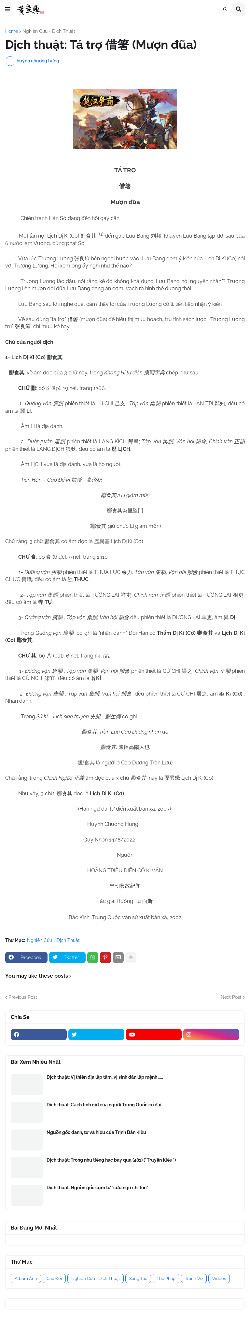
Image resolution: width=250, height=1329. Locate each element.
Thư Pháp (166, 1278)
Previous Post (22, 997)
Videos (219, 1278)
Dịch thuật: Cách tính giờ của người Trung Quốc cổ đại (104, 1104)
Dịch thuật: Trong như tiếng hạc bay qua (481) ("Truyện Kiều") (111, 1160)
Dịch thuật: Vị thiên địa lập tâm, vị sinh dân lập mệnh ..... (105, 1077)
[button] (8, 9)
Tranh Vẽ (194, 1278)
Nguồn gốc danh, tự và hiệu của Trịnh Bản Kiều (96, 1132)
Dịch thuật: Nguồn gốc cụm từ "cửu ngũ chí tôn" (97, 1187)
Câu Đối (54, 1278)
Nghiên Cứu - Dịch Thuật (48, 31)
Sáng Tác (138, 1278)
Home (11, 31)
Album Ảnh (26, 1278)
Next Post (231, 997)
